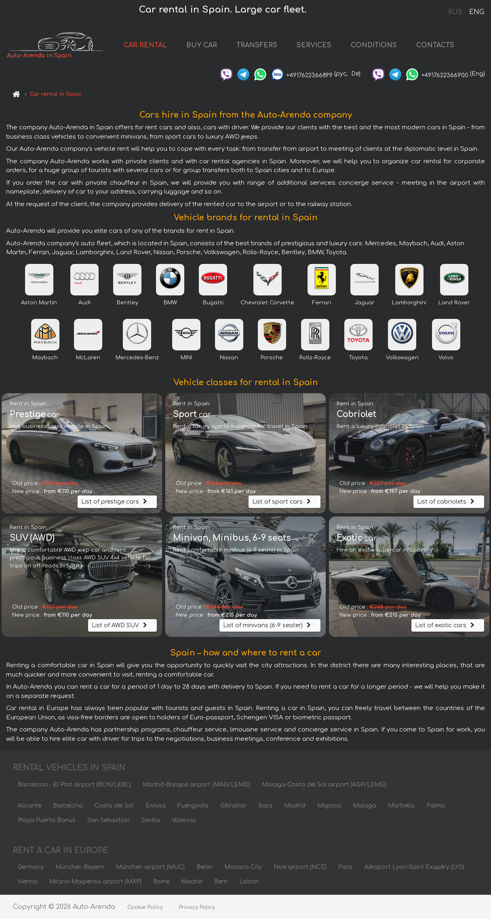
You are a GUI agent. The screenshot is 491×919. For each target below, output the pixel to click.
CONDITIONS (374, 45)
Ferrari (321, 303)
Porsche (272, 357)
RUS (455, 12)
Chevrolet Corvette (267, 303)
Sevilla (150, 820)
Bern (221, 882)
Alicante (29, 806)
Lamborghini (409, 303)
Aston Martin (39, 303)
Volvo (445, 357)
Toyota (358, 357)
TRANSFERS (256, 45)
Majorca (329, 806)
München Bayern (79, 867)
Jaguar (364, 303)
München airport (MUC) (150, 867)
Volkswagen (402, 357)
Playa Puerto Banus (47, 820)
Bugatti (213, 303)
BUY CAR (201, 45)
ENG (476, 12)
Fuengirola (193, 806)
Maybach (45, 357)
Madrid (295, 806)
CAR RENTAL (145, 45)
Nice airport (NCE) (300, 867)
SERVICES (314, 45)
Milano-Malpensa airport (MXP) (95, 882)
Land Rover (454, 303)
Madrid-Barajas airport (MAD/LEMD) (196, 785)
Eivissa (155, 806)
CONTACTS (435, 45)
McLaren (88, 357)
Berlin (204, 867)
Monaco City (243, 867)
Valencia (184, 820)
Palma (435, 806)
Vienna (28, 882)
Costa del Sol (114, 806)
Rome (161, 882)
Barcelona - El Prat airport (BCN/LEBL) (74, 785)
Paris (345, 867)
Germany (31, 867)
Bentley (127, 303)
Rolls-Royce (315, 357)
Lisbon (249, 882)
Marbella (401, 806)
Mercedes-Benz (137, 357)
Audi (84, 303)
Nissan (229, 357)
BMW (170, 303)
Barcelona (68, 806)
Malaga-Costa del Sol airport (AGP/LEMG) (324, 785)
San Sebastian (108, 820)
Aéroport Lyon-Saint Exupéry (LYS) (414, 867)
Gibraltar (233, 806)
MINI (186, 357)
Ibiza (265, 806)
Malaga (364, 806)
